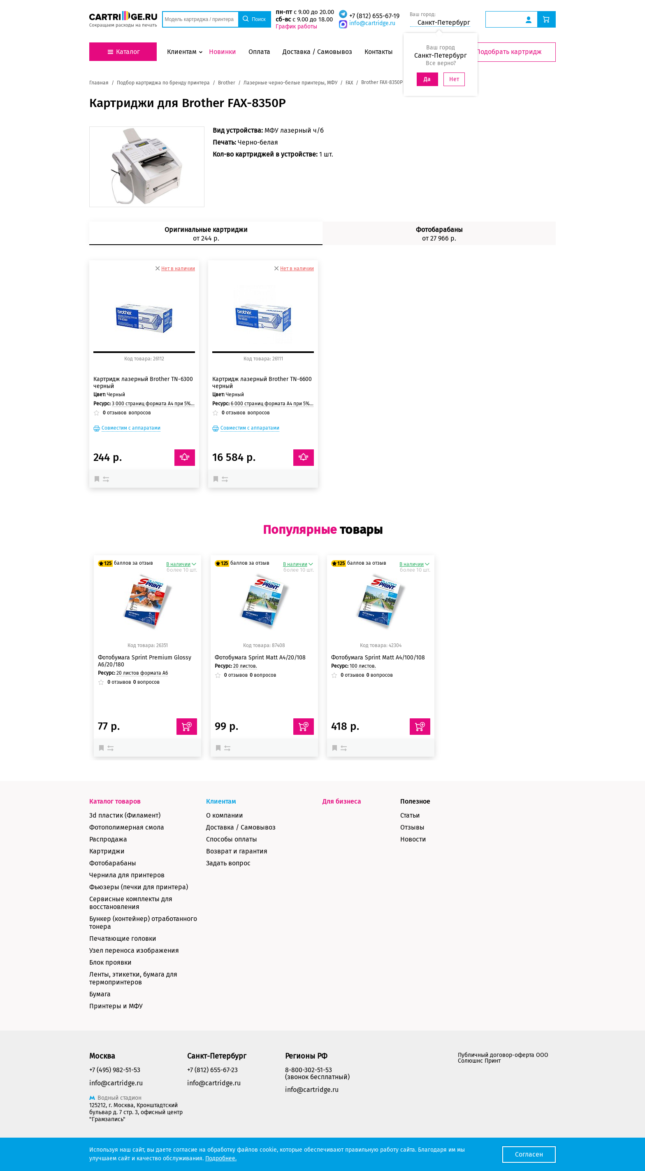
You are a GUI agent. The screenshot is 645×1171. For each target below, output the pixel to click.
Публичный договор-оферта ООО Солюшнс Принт (503, 1058)
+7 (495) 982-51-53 (114, 1070)
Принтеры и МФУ (116, 1006)
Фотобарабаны (112, 863)
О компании (224, 815)
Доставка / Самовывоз (241, 827)
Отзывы (412, 827)
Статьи (410, 815)
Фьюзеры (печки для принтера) (138, 887)
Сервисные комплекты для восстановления (130, 903)
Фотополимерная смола (126, 827)
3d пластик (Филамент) (124, 815)
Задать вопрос (228, 863)
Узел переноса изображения (134, 950)
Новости (413, 839)
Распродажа (108, 839)
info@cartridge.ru (372, 23)
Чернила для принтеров (127, 875)
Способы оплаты (231, 839)
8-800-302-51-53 (308, 1070)
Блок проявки (110, 962)
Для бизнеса (341, 801)
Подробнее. (221, 1158)
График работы (296, 26)
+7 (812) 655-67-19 (374, 16)
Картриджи (107, 851)
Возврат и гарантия (236, 851)
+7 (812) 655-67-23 (212, 1070)
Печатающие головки (122, 938)
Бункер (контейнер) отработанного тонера (143, 922)
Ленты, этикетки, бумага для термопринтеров (133, 978)
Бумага (100, 994)
